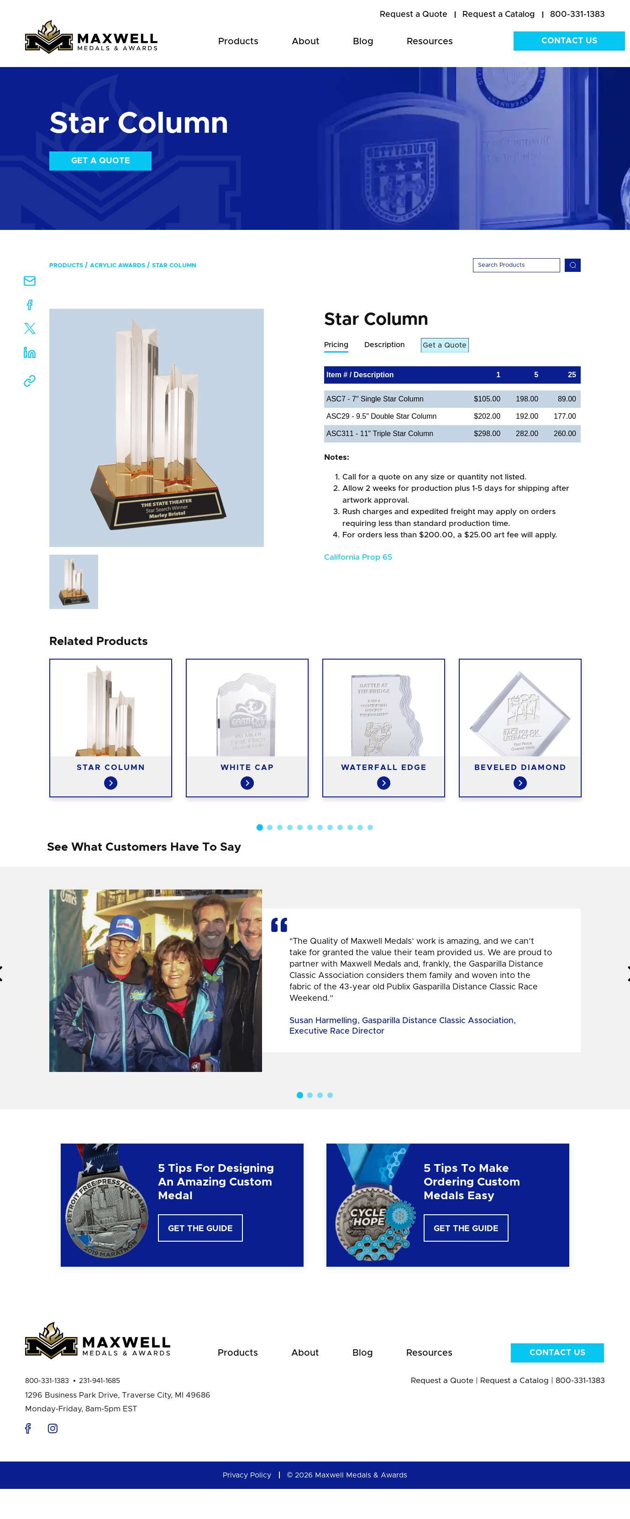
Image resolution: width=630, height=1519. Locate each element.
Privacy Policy (247, 1475)
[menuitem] (413, 15)
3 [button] (280, 827)
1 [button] (260, 827)
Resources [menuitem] (430, 41)
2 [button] (270, 827)
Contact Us (569, 41)
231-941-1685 (99, 1381)
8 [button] (330, 827)
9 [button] (340, 827)
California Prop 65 (358, 558)
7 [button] (320, 827)
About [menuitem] (306, 41)
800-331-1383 (47, 1381)
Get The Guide (200, 1229)
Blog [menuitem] (363, 41)
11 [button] (360, 827)
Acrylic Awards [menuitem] (117, 266)
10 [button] (350, 827)
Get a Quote (100, 161)
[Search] (516, 265)
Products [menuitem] (238, 41)
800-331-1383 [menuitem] (577, 14)
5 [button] (300, 827)
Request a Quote (442, 1380)
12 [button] (370, 827)
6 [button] (310, 827)
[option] (156, 428)
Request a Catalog (514, 1380)
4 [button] (290, 827)
